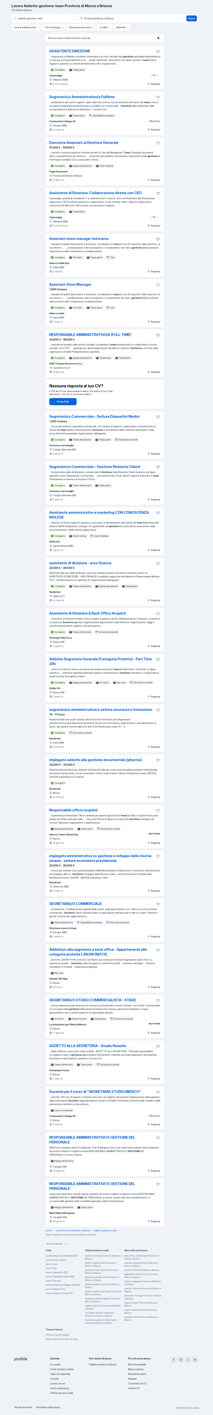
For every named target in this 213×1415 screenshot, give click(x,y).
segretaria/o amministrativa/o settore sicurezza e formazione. (101, 718)
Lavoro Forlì (51, 1276)
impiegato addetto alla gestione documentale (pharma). (95, 768)
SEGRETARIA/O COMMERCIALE (75, 912)
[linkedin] (195, 1360)
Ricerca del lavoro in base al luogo (62, 1347)
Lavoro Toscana (53, 1289)
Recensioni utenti (137, 1373)
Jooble (195, 1407)
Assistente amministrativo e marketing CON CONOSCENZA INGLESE (99, 523)
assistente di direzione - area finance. (80, 571)
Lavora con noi (57, 1383)
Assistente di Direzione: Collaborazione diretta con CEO (95, 193)
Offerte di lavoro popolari (57, 1343)
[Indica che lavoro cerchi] (44, 18)
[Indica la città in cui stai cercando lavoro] (110, 18)
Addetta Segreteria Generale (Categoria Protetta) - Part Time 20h (100, 669)
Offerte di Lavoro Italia (61, 1393)
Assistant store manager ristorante (79, 239)
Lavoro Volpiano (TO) (55, 1297)
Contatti (54, 1378)
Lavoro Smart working (56, 1268)
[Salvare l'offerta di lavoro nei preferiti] (158, 51)
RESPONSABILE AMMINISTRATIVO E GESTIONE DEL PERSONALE (92, 1148)
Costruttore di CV (137, 1383)
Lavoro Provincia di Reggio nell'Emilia (63, 1293)
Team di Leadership (60, 1373)
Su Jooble (55, 1364)
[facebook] (174, 1360)
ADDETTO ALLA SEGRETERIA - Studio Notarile (87, 1054)
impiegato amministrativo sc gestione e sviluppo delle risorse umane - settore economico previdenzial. (100, 866)
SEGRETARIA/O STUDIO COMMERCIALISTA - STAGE (92, 1008)
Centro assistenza (59, 1388)
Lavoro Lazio (51, 1272)
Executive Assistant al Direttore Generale (83, 142)
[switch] (159, 38)
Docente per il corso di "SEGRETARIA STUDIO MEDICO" (95, 1100)
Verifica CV (134, 1388)
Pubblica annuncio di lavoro (103, 1364)
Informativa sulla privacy (48, 1407)
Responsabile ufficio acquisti (73, 818)
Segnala (153, 83)
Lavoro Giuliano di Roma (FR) (59, 1301)
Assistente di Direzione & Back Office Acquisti (87, 621)
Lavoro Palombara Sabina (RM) (60, 1285)
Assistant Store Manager (70, 284)
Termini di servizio (23, 1407)
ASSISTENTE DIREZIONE (69, 51)
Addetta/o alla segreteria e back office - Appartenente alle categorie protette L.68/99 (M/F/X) (98, 960)
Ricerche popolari (57, 1252)
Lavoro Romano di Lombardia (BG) (61, 1264)
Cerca (191, 18)
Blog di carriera (135, 1369)
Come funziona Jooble (61, 1369)
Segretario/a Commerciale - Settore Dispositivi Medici (94, 425)
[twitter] (188, 1360)
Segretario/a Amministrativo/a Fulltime (82, 97)
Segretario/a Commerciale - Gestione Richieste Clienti (94, 475)
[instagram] (181, 1360)
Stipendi (132, 1378)
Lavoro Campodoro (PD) (57, 1280)
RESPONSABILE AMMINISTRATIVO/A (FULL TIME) (90, 335)
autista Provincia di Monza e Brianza (141, 1278)
